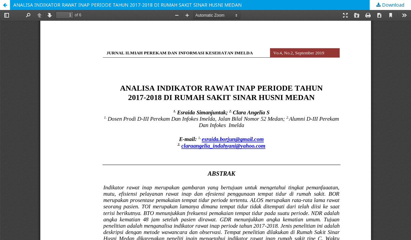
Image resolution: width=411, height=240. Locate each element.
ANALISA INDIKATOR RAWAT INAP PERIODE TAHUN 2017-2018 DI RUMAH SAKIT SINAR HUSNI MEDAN (127, 5)
